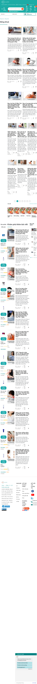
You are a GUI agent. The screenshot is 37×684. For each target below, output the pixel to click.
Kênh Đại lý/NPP (4, 4)
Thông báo (24, 4)
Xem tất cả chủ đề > (33, 203)
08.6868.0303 (29, 14)
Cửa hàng (18, 4)
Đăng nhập (27, 8)
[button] (31, 4)
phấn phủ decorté (13, 11)
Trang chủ (2, 18)
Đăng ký (27, 11)
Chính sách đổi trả (25, 493)
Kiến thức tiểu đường (11, 4)
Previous (28, 242)
